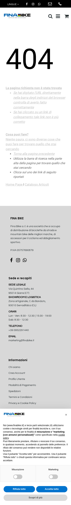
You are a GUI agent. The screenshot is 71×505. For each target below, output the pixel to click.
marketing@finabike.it (21, 340)
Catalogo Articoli (37, 184)
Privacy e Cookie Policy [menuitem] (22, 403)
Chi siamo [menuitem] (14, 367)
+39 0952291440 (19, 330)
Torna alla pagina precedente (34, 154)
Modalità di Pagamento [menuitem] (22, 385)
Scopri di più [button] (35, 497)
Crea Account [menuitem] (17, 373)
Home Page (14, 184)
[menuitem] (29, 407)
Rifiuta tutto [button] (19, 489)
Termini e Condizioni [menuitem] (20, 397)
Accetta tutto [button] (52, 489)
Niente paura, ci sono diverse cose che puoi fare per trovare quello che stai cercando (35, 118)
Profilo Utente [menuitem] (17, 379)
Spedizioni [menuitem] (15, 391)
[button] (66, 415)
